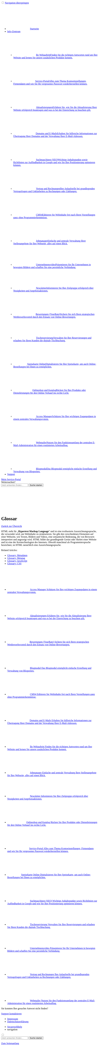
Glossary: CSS (14, 563)
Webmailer (54, 444)
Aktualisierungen (55, 108)
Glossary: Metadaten (17, 555)
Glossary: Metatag (16, 558)
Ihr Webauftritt (55, 56)
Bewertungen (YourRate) (53, 315)
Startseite (23, 28)
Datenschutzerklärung (17, 1021)
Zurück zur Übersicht (11, 526)
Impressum (12, 1019)
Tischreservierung (52, 339)
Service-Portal (50, 82)
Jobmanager (49, 242)
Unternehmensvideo (52, 266)
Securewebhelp (14, 1026)
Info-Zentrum (13, 31)
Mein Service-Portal (11, 479)
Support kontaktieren (11, 1013)
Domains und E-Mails (55, 134)
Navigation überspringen (17, 3)
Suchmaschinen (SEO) (54, 162)
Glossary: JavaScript (17, 561)
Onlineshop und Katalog (49, 391)
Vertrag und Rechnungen (54, 190)
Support (11, 474)
